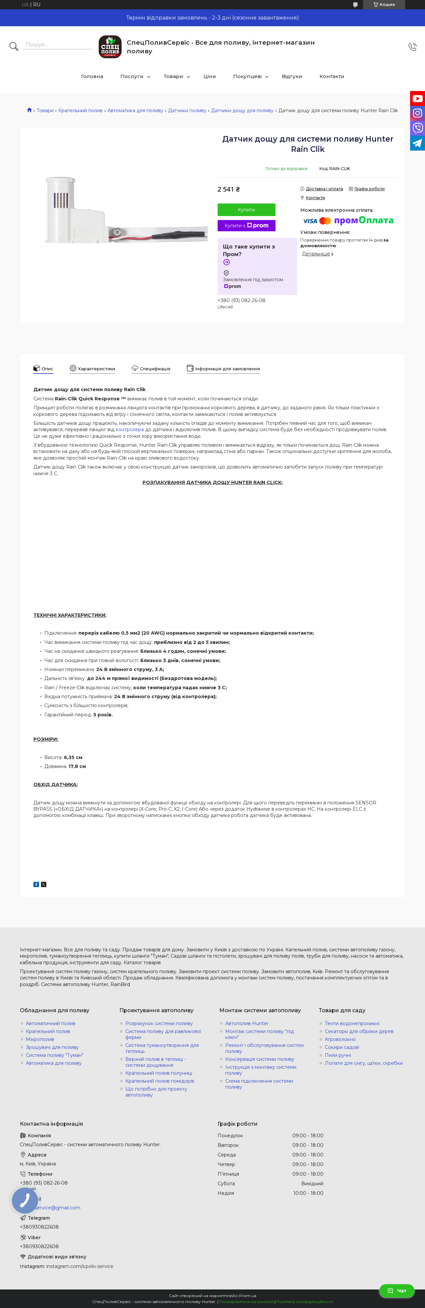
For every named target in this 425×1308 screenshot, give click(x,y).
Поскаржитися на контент (246, 1301)
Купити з (247, 226)
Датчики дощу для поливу (242, 110)
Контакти (331, 76)
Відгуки (292, 76)
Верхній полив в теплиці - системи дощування (155, 1062)
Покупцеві (247, 76)
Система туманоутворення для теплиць (162, 1048)
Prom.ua (247, 1295)
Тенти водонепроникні (352, 1023)
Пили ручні (338, 1055)
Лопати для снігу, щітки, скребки (364, 1063)
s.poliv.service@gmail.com (50, 1208)
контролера (130, 429)
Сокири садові (342, 1047)
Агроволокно (340, 1039)
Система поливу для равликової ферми (163, 1034)
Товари (173, 76)
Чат (396, 1291)
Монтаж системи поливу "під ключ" (259, 1034)
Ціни (209, 76)
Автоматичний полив (50, 1023)
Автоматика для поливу (135, 110)
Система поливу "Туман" (54, 1055)
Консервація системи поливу (259, 1059)
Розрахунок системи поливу (159, 1023)
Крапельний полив (80, 110)
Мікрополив (40, 1039)
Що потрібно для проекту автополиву (156, 1092)
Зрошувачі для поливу (52, 1047)
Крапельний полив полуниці (158, 1073)
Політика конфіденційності (304, 1301)
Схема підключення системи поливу (259, 1084)
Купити (246, 210)
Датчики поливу (187, 110)
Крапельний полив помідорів (159, 1081)
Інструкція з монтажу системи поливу (260, 1070)
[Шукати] (14, 47)
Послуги (132, 76)
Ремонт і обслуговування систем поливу (264, 1048)
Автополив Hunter (247, 1023)
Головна (92, 76)
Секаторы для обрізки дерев (359, 1031)
